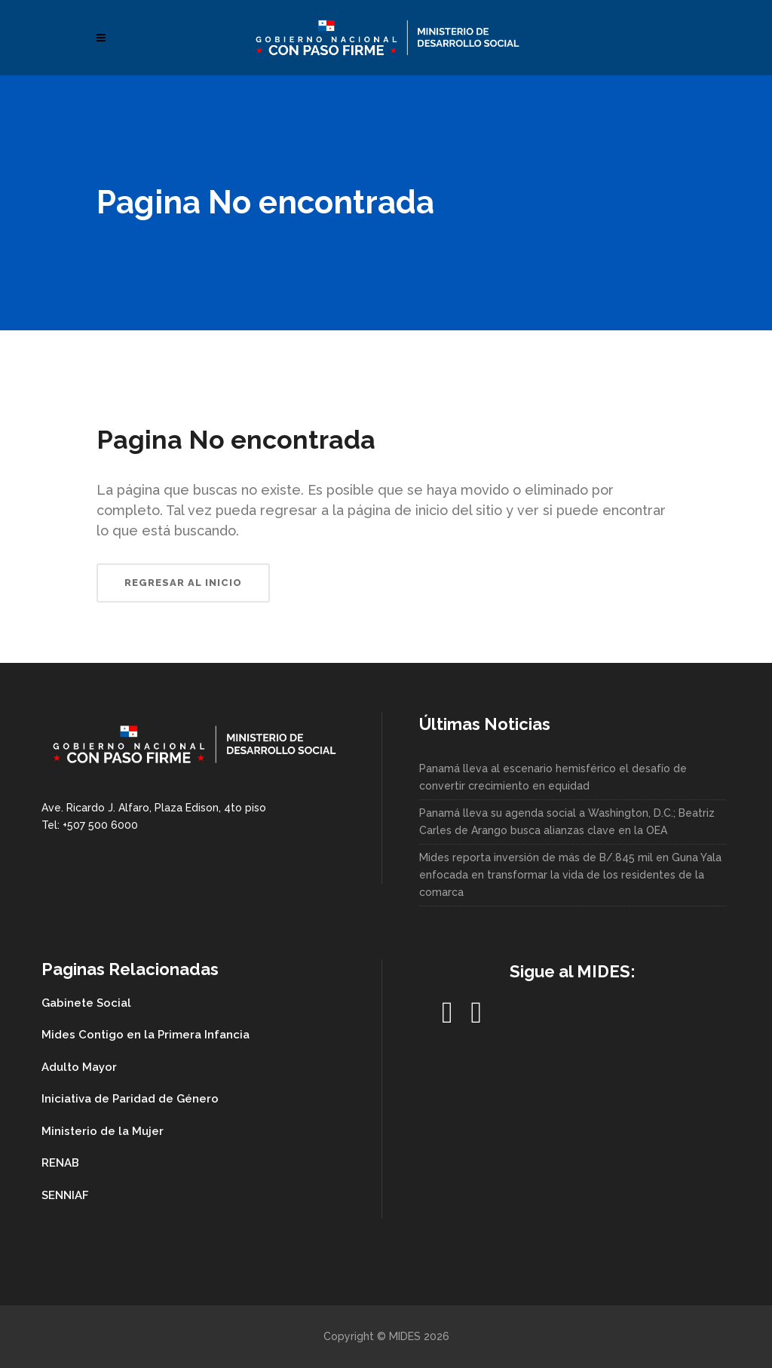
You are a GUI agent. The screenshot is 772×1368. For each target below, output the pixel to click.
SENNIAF (65, 1195)
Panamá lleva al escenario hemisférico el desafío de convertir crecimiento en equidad (553, 777)
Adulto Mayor (79, 1067)
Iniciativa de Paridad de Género (130, 1099)
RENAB (60, 1163)
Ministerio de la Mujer (102, 1131)
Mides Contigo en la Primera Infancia (145, 1034)
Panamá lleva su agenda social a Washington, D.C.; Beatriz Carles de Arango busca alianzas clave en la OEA (567, 821)
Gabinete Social (86, 1003)
